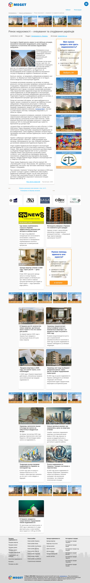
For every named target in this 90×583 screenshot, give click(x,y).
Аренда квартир (51, 541)
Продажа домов (13, 547)
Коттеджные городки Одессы (71, 557)
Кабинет (68, 10)
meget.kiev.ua (62, 36)
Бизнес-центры (51, 556)
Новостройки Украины (34, 541)
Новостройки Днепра (33, 548)
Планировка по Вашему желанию (30, 190)
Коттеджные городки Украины (71, 541)
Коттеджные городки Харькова (71, 561)
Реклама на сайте (13, 564)
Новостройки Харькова (34, 553)
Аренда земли (50, 551)
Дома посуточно (51, 548)
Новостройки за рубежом (34, 558)
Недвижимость (13, 13)
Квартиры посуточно (52, 543)
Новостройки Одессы (33, 551)
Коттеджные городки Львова (71, 565)
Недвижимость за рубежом (13, 555)
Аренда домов (50, 546)
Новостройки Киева (33, 543)
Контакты (11, 561)
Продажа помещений (14, 552)
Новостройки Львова (33, 556)
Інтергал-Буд (40, 109)
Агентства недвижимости (15, 559)
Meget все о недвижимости (16, 578)
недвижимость (63, 576)
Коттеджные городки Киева (71, 545)
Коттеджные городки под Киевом (72, 549)
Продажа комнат (13, 545)
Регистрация (77, 10)
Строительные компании (34, 561)
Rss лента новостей (33, 182)
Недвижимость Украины (39, 36)
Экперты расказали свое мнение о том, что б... (33, 188)
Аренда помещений (52, 553)
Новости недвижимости (25, 13)
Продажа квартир (13, 542)
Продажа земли (13, 550)
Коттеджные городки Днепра (71, 553)
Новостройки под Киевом (34, 546)
